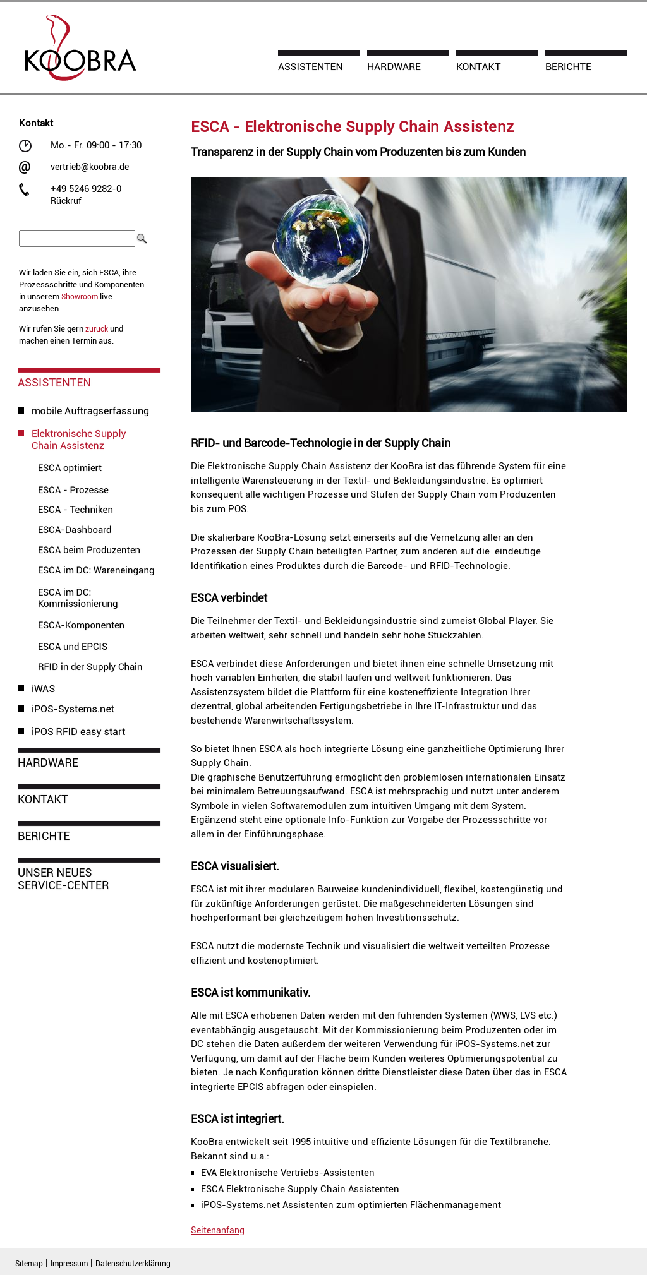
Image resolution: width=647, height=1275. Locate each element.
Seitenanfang (218, 1230)
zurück (96, 329)
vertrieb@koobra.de (90, 167)
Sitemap (29, 1263)
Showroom (79, 296)
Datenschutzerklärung (133, 1263)
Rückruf (66, 201)
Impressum (69, 1263)
